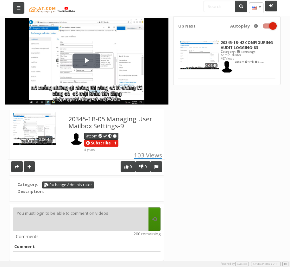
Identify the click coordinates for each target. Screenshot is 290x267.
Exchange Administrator (68, 185)
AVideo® (242, 263)
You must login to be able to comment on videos (80, 219)
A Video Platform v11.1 (266, 263)
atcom (101, 136)
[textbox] (256, 8)
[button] (98, 143)
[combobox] (256, 8)
